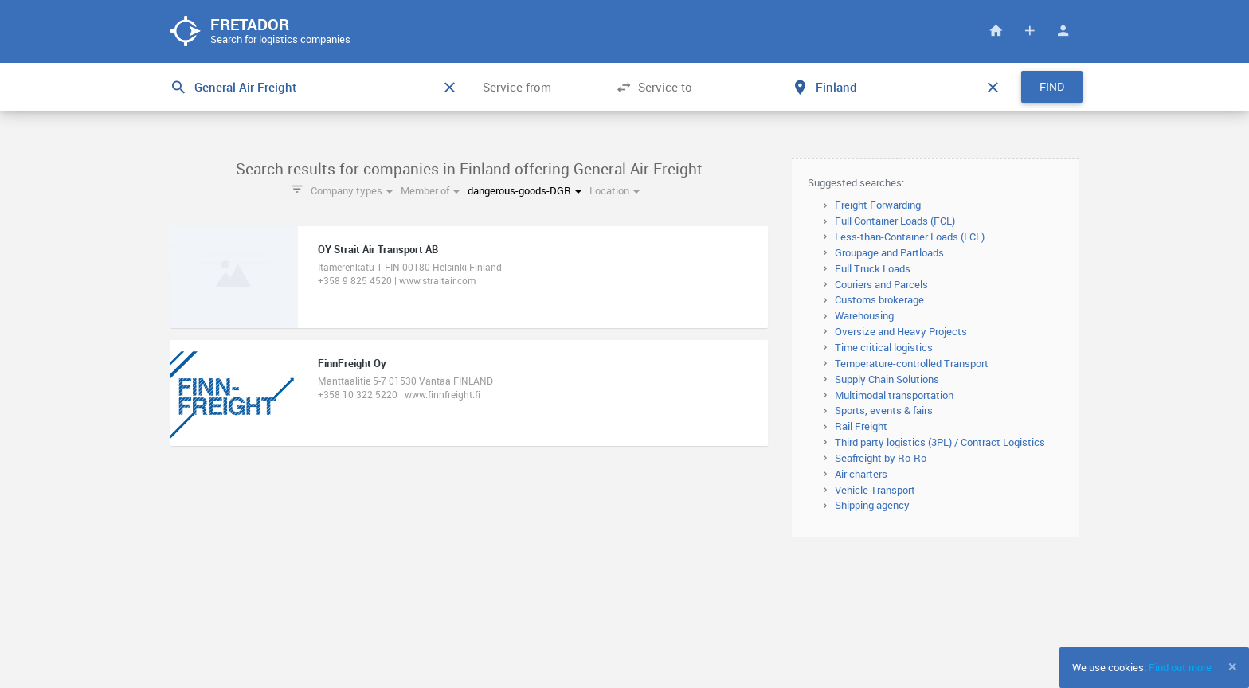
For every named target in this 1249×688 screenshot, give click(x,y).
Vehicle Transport (875, 490)
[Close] (1232, 666)
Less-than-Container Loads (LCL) (910, 237)
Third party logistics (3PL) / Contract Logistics (940, 443)
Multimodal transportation (894, 396)
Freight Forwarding (878, 206)
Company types (352, 192)
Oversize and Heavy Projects (901, 332)
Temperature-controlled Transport (912, 364)
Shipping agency (872, 506)
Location (614, 192)
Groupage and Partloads (889, 253)
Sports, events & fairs (884, 412)
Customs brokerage (879, 301)
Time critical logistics (884, 348)
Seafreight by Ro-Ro (880, 459)
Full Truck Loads (872, 269)
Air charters (861, 474)
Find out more (1180, 667)
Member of (430, 192)
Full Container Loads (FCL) (895, 221)
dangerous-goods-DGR (524, 192)
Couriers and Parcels (881, 285)
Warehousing (864, 316)
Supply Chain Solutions (887, 380)
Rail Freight (861, 427)
